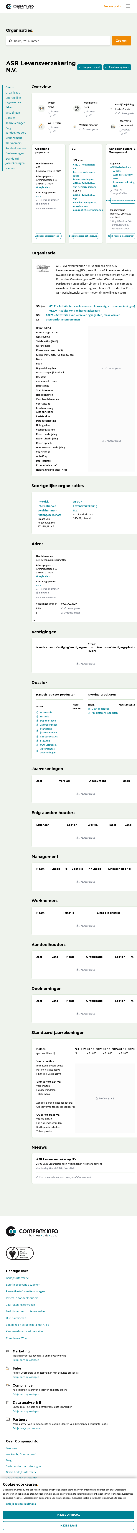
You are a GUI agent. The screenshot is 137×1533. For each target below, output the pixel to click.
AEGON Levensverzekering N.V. (85, 506)
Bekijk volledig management (122, 235)
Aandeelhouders (16, 148)
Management (14, 138)
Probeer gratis (112, 6)
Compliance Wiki (16, 1338)
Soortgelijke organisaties (13, 100)
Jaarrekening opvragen (20, 1304)
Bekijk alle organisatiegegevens (85, 235)
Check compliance (117, 67)
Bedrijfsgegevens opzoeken (23, 1284)
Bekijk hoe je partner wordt (27, 1428)
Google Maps (43, 187)
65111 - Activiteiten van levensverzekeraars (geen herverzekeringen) (84, 172)
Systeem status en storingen (23, 1466)
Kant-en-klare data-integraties (24, 1331)
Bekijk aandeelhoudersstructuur (122, 200)
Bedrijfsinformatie (17, 1278)
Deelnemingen (15, 153)
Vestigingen (13, 112)
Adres (9, 107)
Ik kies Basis (68, 1525)
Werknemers (14, 143)
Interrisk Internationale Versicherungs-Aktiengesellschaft (49, 508)
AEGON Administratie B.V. (123, 172)
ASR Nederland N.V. (121, 167)
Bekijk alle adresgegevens (48, 235)
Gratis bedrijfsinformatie (21, 1472)
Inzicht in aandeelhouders (22, 1298)
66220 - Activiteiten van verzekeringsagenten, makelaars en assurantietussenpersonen (85, 202)
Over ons (11, 1448)
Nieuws (10, 168)
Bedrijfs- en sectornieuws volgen (26, 1311)
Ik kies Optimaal (68, 1515)
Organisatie (13, 92)
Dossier (10, 118)
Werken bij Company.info (21, 1454)
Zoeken (121, 40)
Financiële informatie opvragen (25, 1291)
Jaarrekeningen (15, 123)
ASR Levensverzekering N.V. (124, 182)
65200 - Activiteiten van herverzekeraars (84, 185)
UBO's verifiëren (16, 1318)
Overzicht (11, 87)
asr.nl (39, 196)
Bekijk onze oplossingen (26, 1360)
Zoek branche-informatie (21, 1478)
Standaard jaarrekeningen (15, 161)
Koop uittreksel (89, 67)
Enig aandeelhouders (16, 130)
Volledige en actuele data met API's (27, 1324)
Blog (8, 1460)
